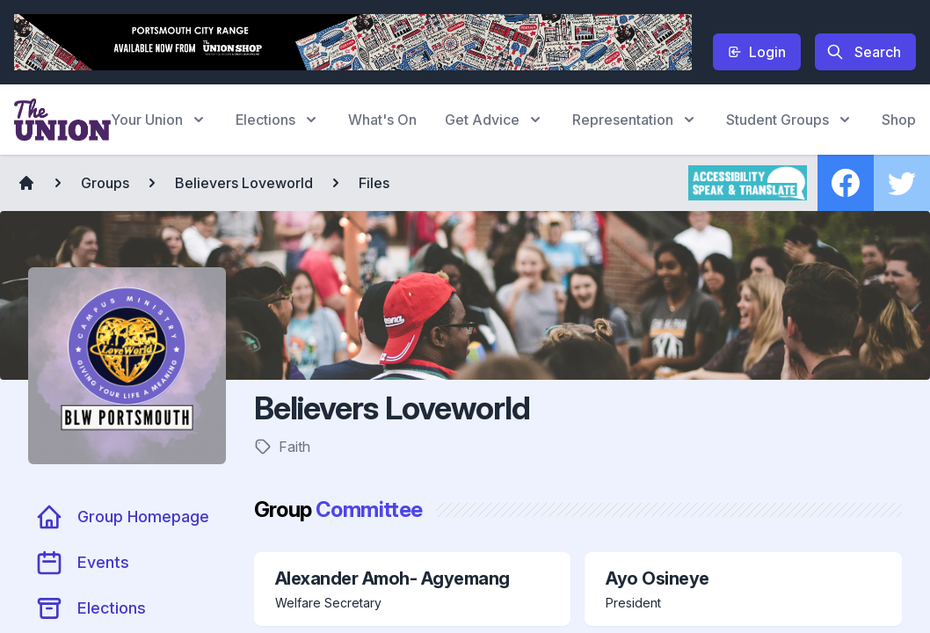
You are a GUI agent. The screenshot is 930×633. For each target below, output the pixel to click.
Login (757, 52)
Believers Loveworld (244, 183)
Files (374, 183)
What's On (382, 119)
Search (863, 52)
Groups (105, 183)
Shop (899, 119)
